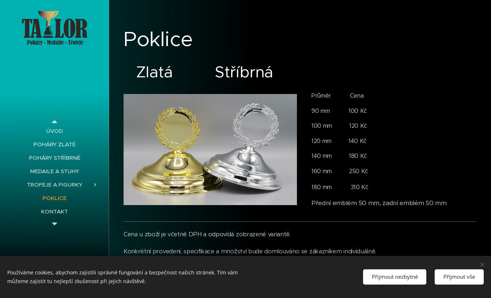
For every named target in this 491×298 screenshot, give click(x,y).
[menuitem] (54, 131)
